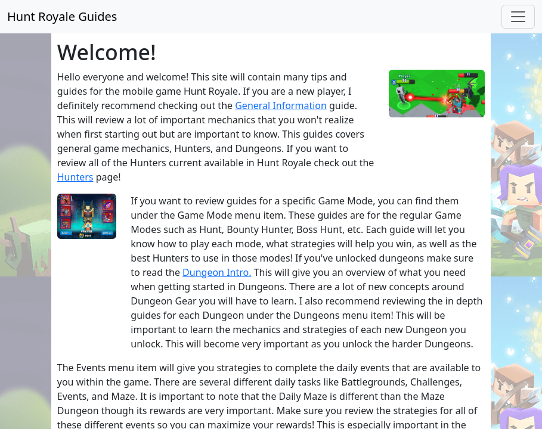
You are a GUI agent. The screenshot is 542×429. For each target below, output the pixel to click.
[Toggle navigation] (518, 17)
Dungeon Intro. (216, 272)
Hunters (75, 177)
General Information (281, 105)
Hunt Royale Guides (62, 16)
